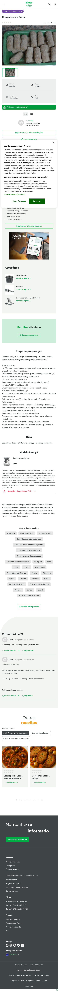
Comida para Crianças (39, 584)
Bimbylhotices (12, 891)
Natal (46, 578)
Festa (16, 567)
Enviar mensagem (36, 965)
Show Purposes (19, 201)
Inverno (35, 578)
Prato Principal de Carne (29, 595)
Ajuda (45, 981)
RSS (7, 931)
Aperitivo (11, 533)
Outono (23, 578)
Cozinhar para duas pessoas (29, 556)
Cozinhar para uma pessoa (29, 550)
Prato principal (26, 533)
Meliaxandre (12, 782)
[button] (2, 4)
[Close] (53, 142)
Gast (31, 120)
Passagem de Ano (16, 584)
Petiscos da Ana (12, 665)
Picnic (34, 573)
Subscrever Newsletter (17, 839)
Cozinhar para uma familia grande (29, 545)
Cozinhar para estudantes (18, 561)
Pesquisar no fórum (14, 923)
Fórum (8, 897)
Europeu (38, 561)
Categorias (10, 865)
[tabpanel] (29, 774)
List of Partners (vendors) (14, 194)
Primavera (47, 573)
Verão (11, 578)
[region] (28, 174)
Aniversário (40, 567)
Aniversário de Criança (16, 573)
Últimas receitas (12, 869)
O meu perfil (22, 875)
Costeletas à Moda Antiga (41, 777)
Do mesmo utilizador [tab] (40, 733)
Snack (40, 590)
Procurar (9, 915)
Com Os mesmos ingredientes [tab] (16, 738)
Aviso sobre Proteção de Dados (20, 975)
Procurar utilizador (14, 927)
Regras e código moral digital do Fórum (25, 981)
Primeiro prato (45, 533)
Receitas (9, 857)
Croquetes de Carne (14, 17)
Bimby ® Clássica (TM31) (16, 905)
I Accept (37, 201)
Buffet (26, 567)
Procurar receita (13, 862)
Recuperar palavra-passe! (17, 887)
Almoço (18, 590)
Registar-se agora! (13, 883)
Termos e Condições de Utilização (29, 970)
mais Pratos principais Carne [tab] (15, 733)
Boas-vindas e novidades (16, 901)
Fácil (49, 561)
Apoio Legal (29, 986)
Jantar (29, 590)
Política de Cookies (42, 975)
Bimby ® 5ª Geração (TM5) (17, 909)
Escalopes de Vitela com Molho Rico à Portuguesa (13, 777)
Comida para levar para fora (29, 539)
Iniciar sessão (11, 880)
